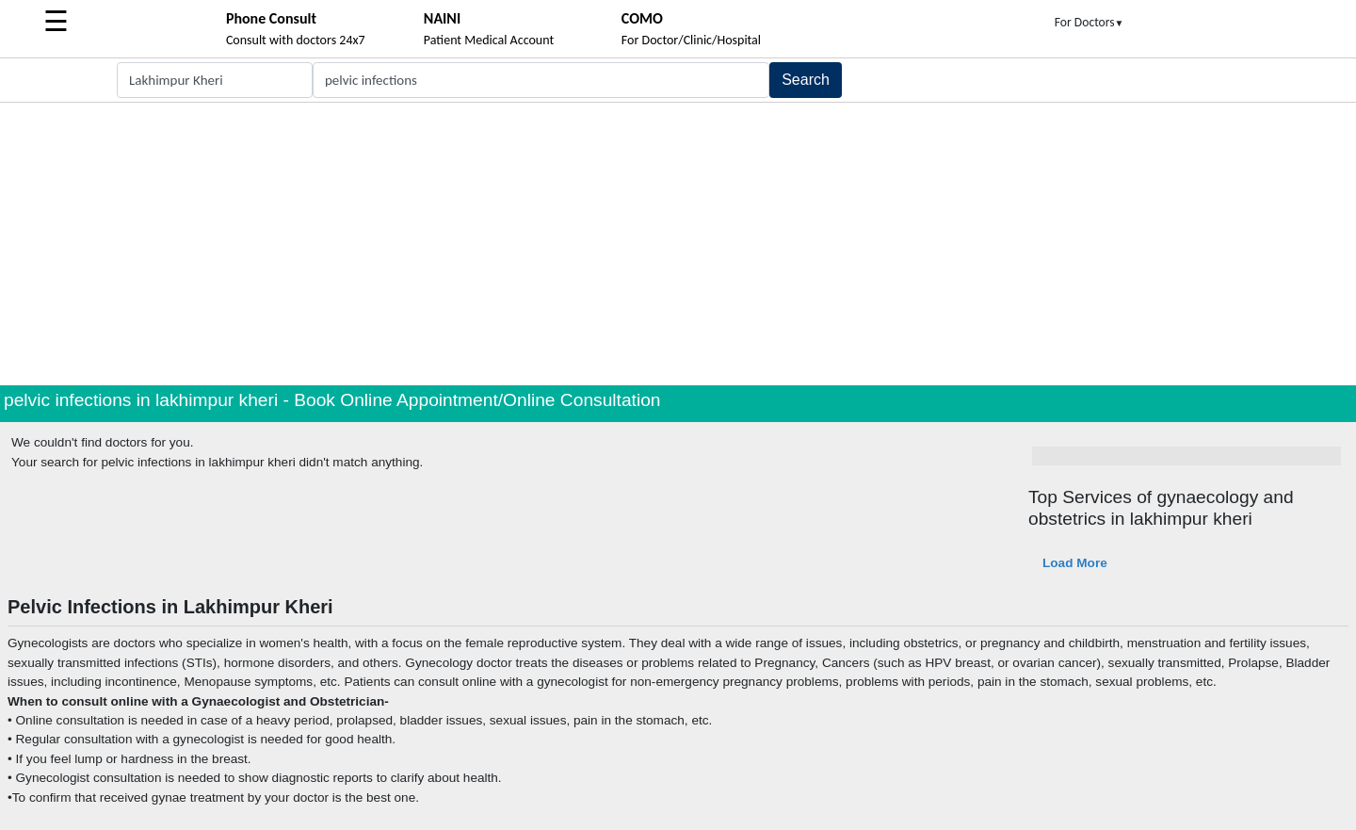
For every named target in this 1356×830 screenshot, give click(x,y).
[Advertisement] (678, 244)
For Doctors (1089, 22)
